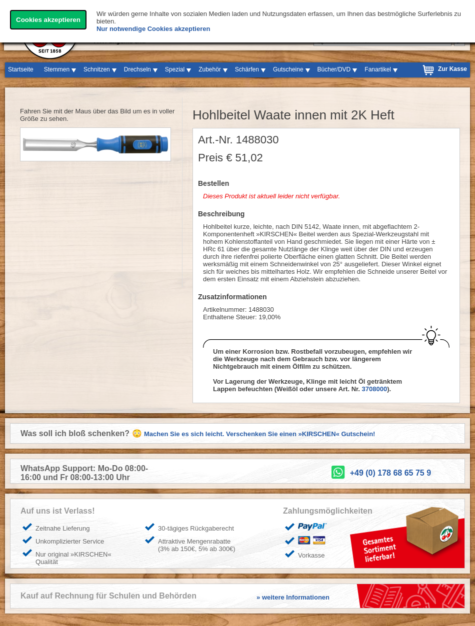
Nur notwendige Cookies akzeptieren (153, 28)
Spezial (174, 69)
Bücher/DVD (334, 69)
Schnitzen (97, 69)
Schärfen (247, 69)
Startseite (21, 69)
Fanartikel (377, 69)
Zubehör (209, 69)
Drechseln (137, 69)
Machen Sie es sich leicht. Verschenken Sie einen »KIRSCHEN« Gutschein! (259, 434)
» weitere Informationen (293, 597)
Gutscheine (288, 69)
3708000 (375, 389)
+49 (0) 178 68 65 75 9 (390, 473)
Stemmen (57, 69)
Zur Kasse (452, 68)
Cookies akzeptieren (48, 19)
